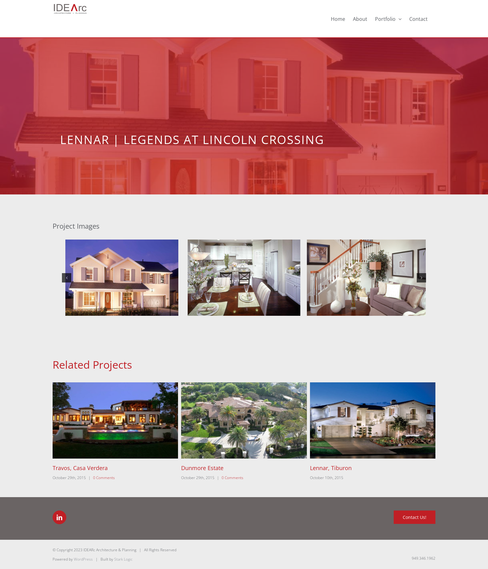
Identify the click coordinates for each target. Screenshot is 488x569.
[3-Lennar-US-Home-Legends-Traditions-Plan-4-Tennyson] (366, 278)
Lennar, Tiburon (331, 468)
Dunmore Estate (202, 468)
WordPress (83, 559)
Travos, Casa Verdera (80, 468)
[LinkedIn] (59, 517)
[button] (66, 277)
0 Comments (104, 477)
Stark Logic (123, 559)
